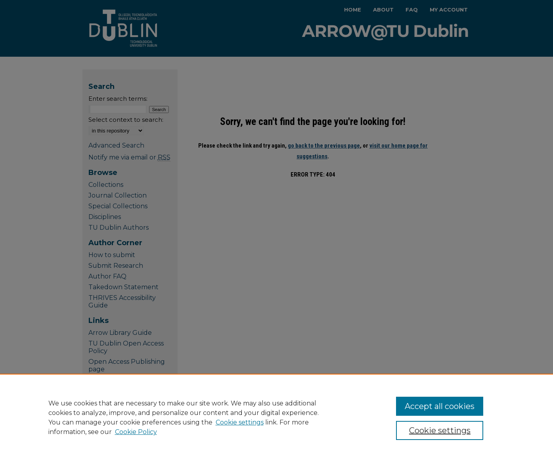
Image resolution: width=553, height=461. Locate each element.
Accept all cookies (440, 406)
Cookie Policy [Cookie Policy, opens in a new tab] (136, 432)
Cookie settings (240, 422)
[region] (276, 417)
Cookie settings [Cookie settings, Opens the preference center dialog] (440, 430)
